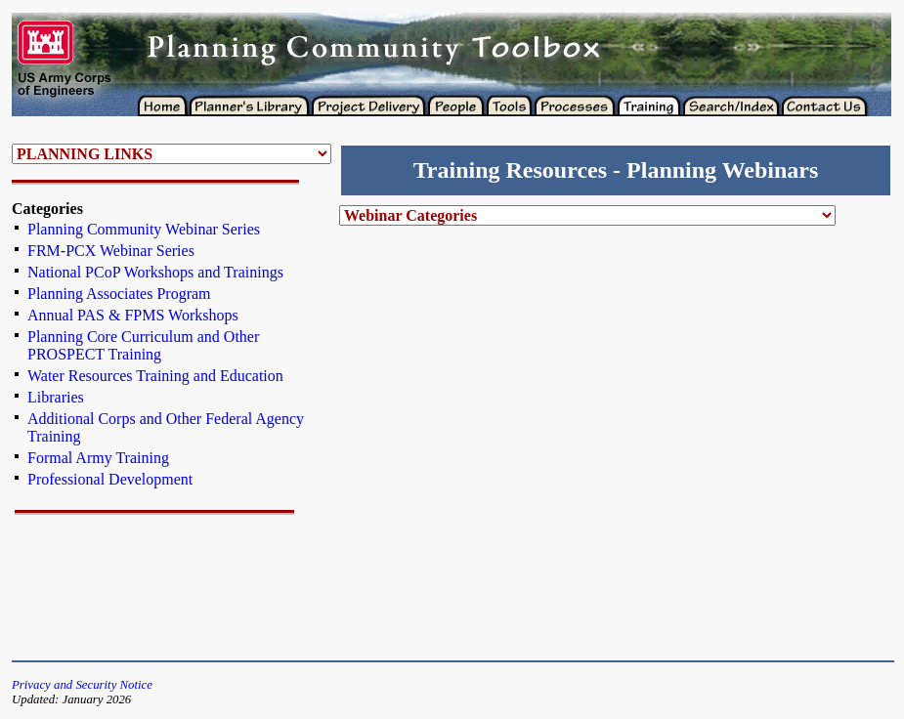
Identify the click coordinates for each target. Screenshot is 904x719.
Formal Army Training (98, 457)
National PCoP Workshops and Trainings (155, 272)
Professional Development (110, 479)
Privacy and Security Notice (82, 685)
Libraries (55, 397)
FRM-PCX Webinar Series (110, 250)
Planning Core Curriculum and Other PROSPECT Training (143, 345)
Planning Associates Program (119, 293)
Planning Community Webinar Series (143, 229)
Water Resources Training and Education (155, 375)
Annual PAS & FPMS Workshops (132, 315)
